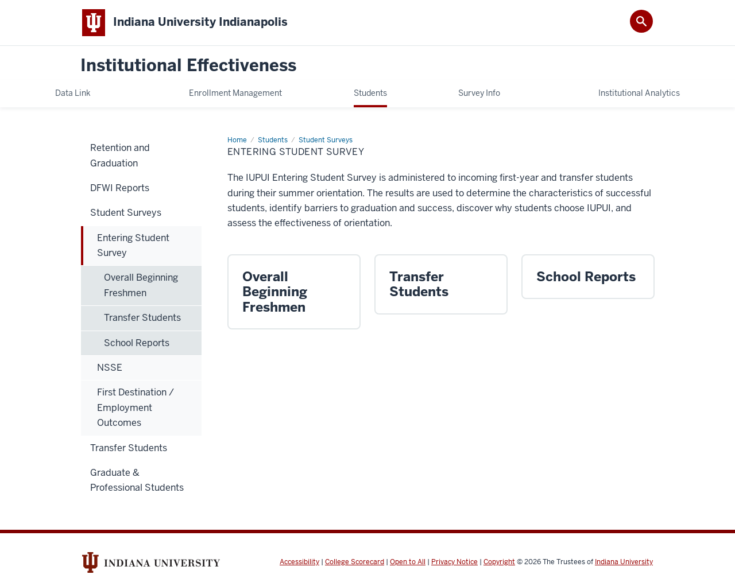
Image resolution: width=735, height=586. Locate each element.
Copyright (499, 561)
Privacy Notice (454, 561)
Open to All (407, 561)
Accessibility (299, 561)
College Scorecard (354, 561)
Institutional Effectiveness (188, 65)
